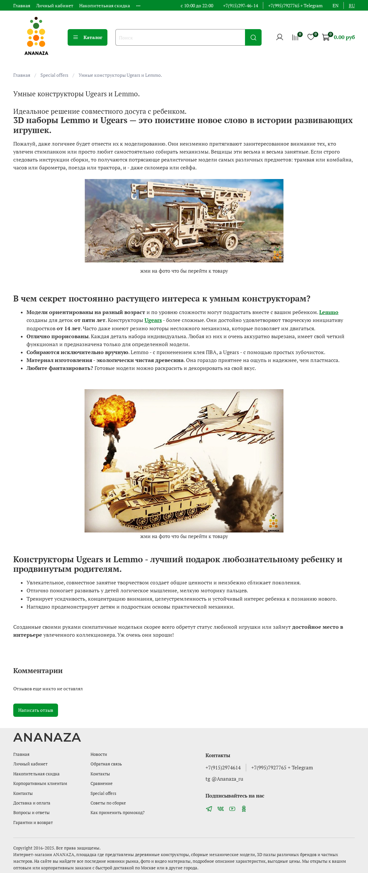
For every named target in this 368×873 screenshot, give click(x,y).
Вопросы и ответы (31, 812)
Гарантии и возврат (33, 822)
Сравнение (102, 783)
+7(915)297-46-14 (240, 5)
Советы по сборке (108, 803)
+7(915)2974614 (223, 767)
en (335, 5)
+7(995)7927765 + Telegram (295, 5)
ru (352, 5)
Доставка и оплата (31, 803)
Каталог (87, 37)
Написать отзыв (35, 710)
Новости (99, 754)
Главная (21, 5)
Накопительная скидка (104, 5)
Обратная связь (106, 764)
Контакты (23, 793)
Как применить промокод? (118, 812)
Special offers (54, 75)
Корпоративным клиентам (40, 783)
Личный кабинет (54, 5)
